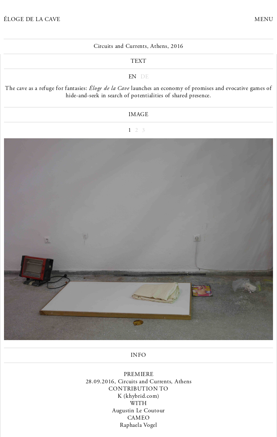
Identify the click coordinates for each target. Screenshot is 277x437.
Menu (263, 19)
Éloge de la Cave (32, 19)
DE (144, 77)
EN (133, 77)
